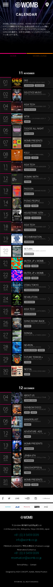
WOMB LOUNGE (39, 56)
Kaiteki (31, 571)
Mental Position (41, 571)
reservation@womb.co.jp (26, 558)
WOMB (13, 56)
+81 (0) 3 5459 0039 (26, 535)
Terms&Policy (22, 565)
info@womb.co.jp (26, 540)
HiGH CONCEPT (22, 571)
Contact (33, 565)
